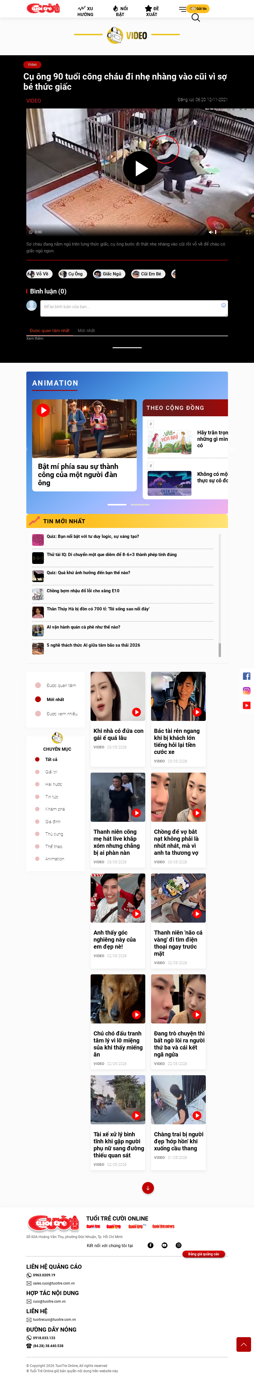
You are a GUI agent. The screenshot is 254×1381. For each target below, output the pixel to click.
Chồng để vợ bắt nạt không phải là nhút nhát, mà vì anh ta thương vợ (176, 842)
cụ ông (75, 274)
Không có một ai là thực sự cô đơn (219, 477)
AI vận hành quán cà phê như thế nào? (83, 627)
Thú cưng (54, 834)
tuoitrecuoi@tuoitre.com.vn (51, 1320)
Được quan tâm (61, 685)
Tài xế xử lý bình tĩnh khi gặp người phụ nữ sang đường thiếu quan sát (119, 1145)
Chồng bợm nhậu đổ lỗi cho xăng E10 (83, 590)
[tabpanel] (84, 445)
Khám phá (55, 809)
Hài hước (53, 784)
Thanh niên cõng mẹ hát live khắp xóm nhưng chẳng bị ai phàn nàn (117, 842)
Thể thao (53, 846)
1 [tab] (117, 504)
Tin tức (51, 797)
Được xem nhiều (62, 714)
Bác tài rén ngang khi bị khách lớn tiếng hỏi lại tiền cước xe (177, 741)
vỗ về (42, 274)
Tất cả (51, 759)
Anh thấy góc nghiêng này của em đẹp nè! (115, 939)
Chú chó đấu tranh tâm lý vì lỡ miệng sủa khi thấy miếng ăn (118, 1044)
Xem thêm (34, 338)
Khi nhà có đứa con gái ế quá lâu (119, 734)
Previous (25, 449)
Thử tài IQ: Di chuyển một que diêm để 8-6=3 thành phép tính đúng (112, 554)
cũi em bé (151, 274)
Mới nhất (55, 699)
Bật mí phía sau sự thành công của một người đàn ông (78, 474)
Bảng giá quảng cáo (203, 1254)
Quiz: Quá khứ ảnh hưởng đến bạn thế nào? (88, 572)
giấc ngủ (112, 274)
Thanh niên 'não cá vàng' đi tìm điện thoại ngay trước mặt (178, 943)
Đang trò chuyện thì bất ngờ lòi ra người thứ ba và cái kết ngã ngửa (179, 1044)
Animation (54, 859)
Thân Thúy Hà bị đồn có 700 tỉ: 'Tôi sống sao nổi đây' (98, 609)
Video (32, 65)
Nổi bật (120, 11)
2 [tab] (140, 504)
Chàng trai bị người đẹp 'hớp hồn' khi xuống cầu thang (178, 1141)
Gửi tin (198, 8)
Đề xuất (152, 11)
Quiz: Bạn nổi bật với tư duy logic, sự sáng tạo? (93, 536)
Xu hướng (85, 11)
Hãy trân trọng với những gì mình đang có (220, 438)
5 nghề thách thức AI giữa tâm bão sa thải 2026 (93, 645)
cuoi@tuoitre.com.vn (46, 1301)
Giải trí (51, 772)
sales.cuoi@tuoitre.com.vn (50, 1283)
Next (232, 449)
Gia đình (53, 821)
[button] (181, 9)
